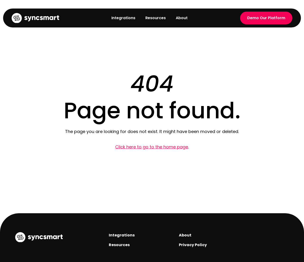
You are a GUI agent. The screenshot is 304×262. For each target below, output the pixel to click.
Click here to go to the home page (151, 147)
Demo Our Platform (266, 18)
